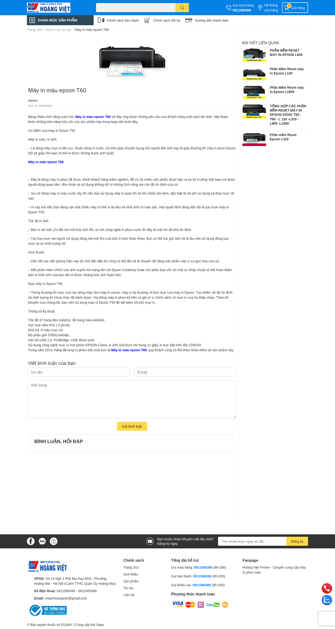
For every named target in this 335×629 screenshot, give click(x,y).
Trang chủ (131, 567)
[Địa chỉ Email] (263, 541)
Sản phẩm (131, 581)
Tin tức (128, 588)
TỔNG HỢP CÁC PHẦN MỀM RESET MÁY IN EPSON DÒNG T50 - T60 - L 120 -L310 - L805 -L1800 (288, 114)
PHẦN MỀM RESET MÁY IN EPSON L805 (286, 52)
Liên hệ (128, 595)
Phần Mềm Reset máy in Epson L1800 (287, 89)
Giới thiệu (130, 574)
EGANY (67, 625)
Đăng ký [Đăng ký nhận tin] (297, 541)
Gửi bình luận (132, 426)
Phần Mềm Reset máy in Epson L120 (287, 71)
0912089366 (87, 591)
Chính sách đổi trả (166, 20)
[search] (182, 7)
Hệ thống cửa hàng (271, 7)
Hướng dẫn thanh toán (211, 20)
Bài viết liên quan (260, 42)
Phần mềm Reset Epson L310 (283, 137)
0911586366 (242, 10)
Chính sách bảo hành (123, 20)
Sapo (100, 625)
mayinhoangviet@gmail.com (66, 598)
